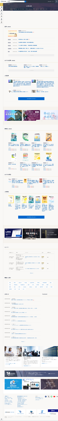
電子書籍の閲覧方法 (7, 403)
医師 (33, 284)
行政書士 (38, 282)
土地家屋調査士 (44, 282)
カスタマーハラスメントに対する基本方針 (45, 416)
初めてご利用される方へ (8, 397)
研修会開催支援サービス (27, 365)
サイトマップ (9, 417)
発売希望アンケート (45, 363)
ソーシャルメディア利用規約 (27, 416)
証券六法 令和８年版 (12, 164)
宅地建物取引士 (22, 284)
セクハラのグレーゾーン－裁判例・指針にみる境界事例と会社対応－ (48, 165)
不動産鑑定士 (16, 284)
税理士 (15, 282)
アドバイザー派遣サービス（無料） (11, 363)
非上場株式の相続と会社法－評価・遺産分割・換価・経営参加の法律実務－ (37, 165)
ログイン (53, 1)
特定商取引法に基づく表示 (35, 416)
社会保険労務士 (32, 282)
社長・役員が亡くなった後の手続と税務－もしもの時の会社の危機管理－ (48, 145)
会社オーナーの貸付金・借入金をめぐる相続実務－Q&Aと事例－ (13, 145)
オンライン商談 (8, 364)
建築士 (29, 284)
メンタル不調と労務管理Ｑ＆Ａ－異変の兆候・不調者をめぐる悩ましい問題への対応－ (37, 145)
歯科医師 (37, 284)
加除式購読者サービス (20, 397)
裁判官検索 (19, 405)
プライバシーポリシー (11, 416)
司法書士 (25, 282)
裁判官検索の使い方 (20, 406)
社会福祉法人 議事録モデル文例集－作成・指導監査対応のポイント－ (25, 145)
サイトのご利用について (8, 404)
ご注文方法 (6, 399)
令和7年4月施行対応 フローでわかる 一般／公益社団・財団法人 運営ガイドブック (25, 165)
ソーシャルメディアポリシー (18, 416)
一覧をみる (22, 341)
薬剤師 (43, 284)
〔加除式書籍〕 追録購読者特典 (22, 399)
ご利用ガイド (6, 396)
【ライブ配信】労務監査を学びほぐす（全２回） (32, 268)
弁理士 (10, 284)
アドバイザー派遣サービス (39, 398)
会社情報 (6, 417)
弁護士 (10, 282)
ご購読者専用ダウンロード (21, 398)
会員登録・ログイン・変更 (8, 398)
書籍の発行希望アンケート (39, 397)
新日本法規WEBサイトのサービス (22, 396)
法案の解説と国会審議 (20, 403)
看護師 (47, 284)
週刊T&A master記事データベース (22, 404)
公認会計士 (20, 282)
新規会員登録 (49, 1)
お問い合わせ (37, 399)
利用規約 (6, 416)
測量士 (51, 282)
